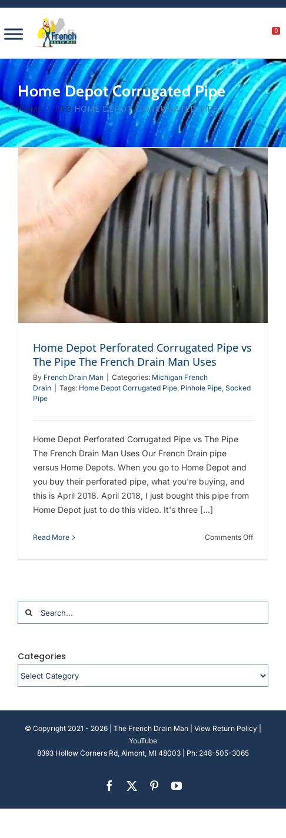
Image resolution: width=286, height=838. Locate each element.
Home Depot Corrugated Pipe (128, 387)
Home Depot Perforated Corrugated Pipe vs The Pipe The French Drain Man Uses (142, 354)
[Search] (29, 613)
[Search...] (143, 613)
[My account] (236, 34)
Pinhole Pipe (201, 387)
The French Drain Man (151, 728)
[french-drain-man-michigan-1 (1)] (56, 21)
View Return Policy (225, 728)
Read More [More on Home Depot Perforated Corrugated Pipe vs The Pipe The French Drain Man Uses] (51, 537)
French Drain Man (74, 377)
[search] (211, 34)
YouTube (143, 740)
